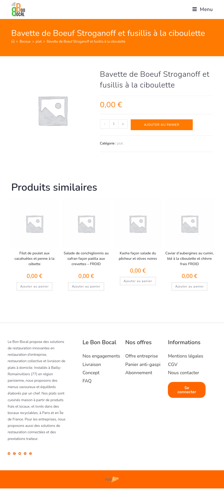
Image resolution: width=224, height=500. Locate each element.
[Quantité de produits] (113, 124)
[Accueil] (13, 41)
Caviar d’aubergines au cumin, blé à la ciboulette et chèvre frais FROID (189, 258)
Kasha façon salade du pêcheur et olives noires (138, 256)
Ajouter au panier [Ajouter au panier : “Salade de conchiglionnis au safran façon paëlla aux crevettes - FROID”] (86, 286)
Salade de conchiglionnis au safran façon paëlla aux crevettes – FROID (86, 258)
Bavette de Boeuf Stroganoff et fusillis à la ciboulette (86, 41)
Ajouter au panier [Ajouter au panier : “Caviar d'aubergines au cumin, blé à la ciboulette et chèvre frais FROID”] (189, 286)
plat (120, 143)
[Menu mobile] (201, 9)
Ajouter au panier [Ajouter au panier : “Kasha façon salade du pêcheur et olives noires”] (138, 281)
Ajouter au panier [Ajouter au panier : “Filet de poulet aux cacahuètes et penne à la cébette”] (34, 286)
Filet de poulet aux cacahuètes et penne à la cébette (35, 258)
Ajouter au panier (161, 125)
